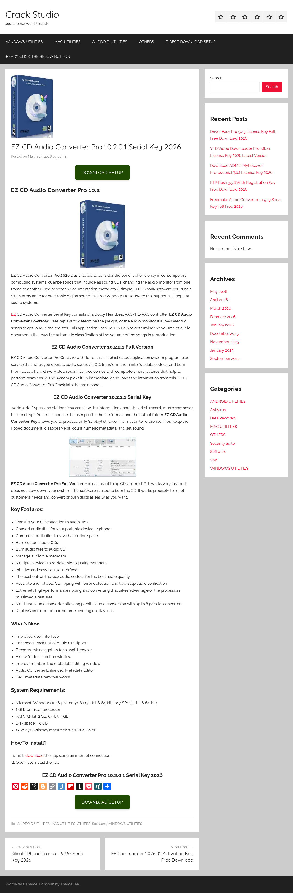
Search (216, 78)
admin (62, 156)
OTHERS (146, 41)
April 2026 (219, 300)
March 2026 (220, 308)
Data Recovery (223, 418)
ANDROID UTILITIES (109, 41)
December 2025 (224, 333)
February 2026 (223, 316)
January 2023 (221, 350)
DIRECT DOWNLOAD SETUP (191, 41)
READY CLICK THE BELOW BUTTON (38, 56)
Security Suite (222, 443)
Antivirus (218, 410)
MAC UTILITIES (67, 41)
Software (99, 824)
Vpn (213, 460)
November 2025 (224, 341)
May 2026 (218, 291)
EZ (13, 314)
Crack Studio (32, 14)
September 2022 (225, 358)
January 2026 (222, 325)
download (34, 755)
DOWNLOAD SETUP (102, 172)
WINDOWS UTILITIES (24, 41)
